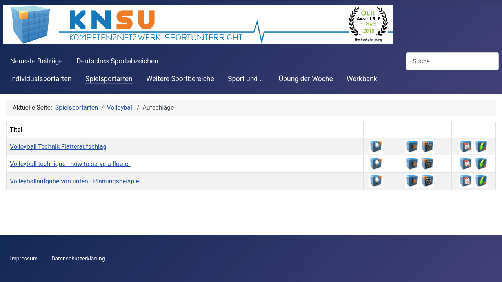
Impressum (24, 258)
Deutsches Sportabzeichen (117, 61)
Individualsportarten (41, 79)
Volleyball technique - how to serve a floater (70, 164)
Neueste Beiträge (36, 61)
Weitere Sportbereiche (180, 79)
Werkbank (362, 79)
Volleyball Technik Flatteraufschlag (58, 146)
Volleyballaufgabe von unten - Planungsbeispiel (75, 181)
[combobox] (452, 61)
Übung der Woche (306, 79)
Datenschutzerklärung (78, 258)
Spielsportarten (109, 79)
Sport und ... (246, 79)
